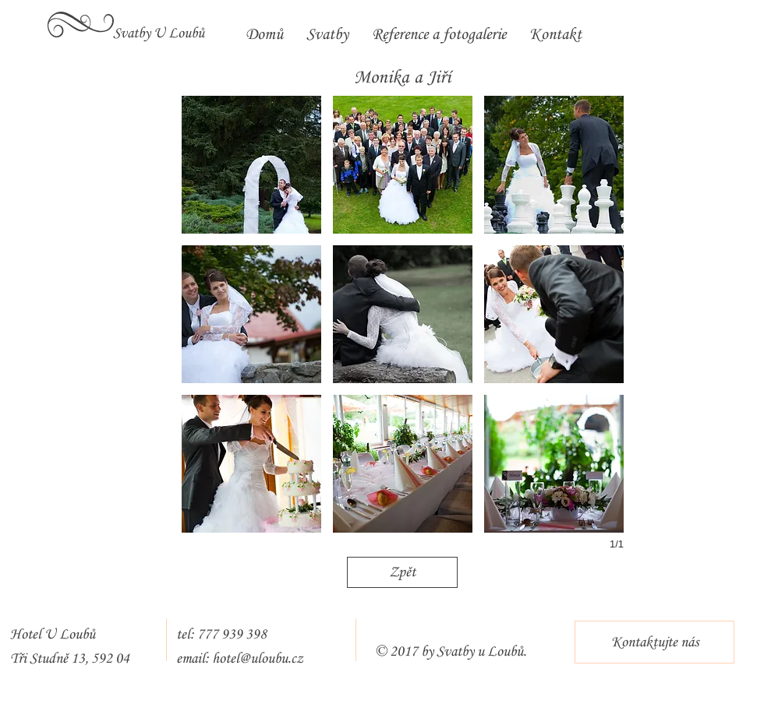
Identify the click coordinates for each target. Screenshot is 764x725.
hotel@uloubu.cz (257, 658)
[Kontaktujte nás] (654, 642)
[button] (251, 165)
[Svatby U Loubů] (158, 33)
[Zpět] (402, 572)
